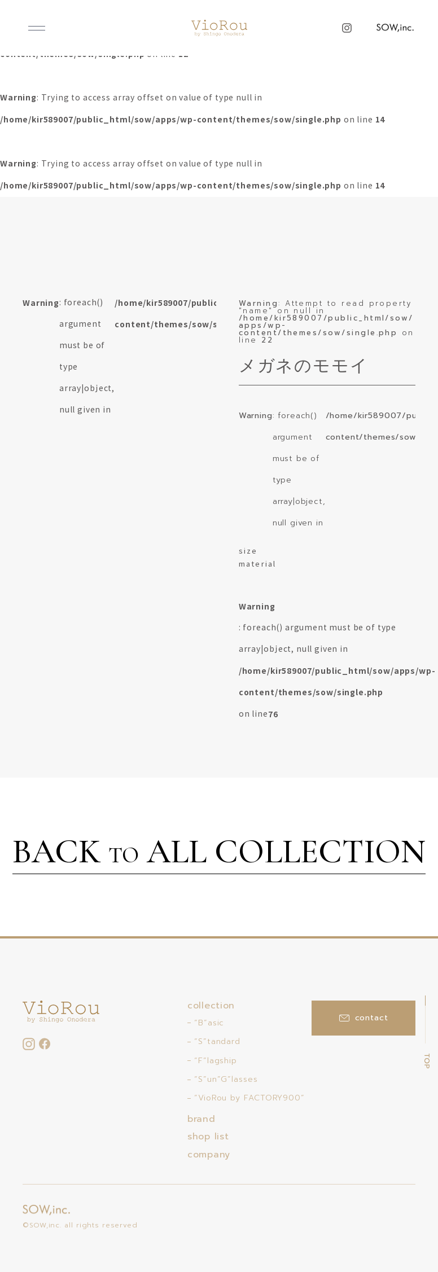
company (208, 1154)
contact (363, 1018)
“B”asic (209, 1023)
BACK (219, 853)
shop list (208, 1136)
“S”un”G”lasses (226, 1079)
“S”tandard (217, 1041)
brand (201, 1119)
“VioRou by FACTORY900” (249, 1098)
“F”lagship (215, 1061)
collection (211, 1005)
